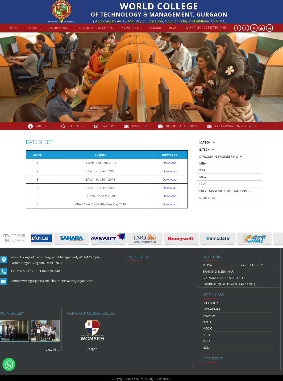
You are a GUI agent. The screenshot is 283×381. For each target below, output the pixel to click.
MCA (202, 177)
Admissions (58, 28)
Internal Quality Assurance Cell (229, 284)
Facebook (210, 303)
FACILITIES (76, 126)
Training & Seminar (218, 271)
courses (34, 28)
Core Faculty (252, 265)
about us (43, 126)
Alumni (155, 28)
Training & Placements (95, 28)
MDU (206, 341)
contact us (131, 28)
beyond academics (182, 126)
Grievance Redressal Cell (223, 278)
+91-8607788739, (23, 271)
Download (170, 163)
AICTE (207, 335)
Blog (173, 28)
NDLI (206, 347)
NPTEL (207, 322)
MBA (202, 163)
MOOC (207, 328)
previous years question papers (225, 191)
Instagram (211, 309)
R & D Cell (140, 126)
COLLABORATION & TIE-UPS (235, 126)
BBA (202, 170)
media (207, 265)
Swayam (209, 315)
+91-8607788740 (48, 271)
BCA (202, 184)
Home (14, 28)
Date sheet (208, 197)
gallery (108, 126)
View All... (52, 349)
